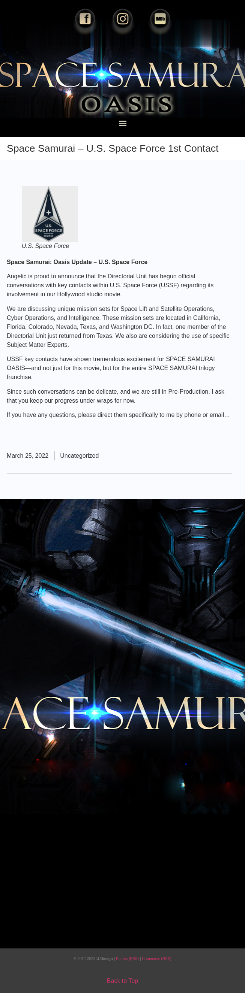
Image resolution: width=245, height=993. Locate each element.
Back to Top (122, 981)
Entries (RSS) (128, 959)
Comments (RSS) (156, 959)
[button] (122, 123)
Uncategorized (79, 455)
